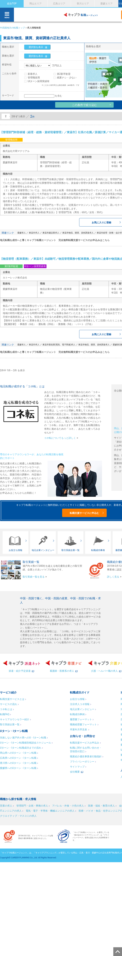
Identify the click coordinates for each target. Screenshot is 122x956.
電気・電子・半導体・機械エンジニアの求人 (50, 810)
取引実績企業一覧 (9, 724)
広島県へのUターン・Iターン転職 (18, 757)
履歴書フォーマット (81, 719)
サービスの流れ (8, 704)
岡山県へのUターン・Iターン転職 (18, 752)
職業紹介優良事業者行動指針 (86, 756)
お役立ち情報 (77, 699)
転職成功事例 (77, 714)
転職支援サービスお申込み (84, 742)
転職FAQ (4, 714)
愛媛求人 (21, 233)
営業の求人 (6, 805)
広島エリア (59, 3)
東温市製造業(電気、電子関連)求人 (58, 344)
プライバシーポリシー (82, 761)
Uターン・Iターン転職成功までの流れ (20, 747)
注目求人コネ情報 (79, 704)
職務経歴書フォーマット (83, 724)
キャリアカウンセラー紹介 (14, 719)
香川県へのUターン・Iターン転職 (18, 763)
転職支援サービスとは (12, 699)
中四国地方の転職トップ (12, 27)
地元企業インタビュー (82, 709)
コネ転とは (6, 709)
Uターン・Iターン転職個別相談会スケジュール (25, 742)
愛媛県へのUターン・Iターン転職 (18, 768)
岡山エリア (35, 3)
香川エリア (83, 3)
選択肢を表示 (36, 47)
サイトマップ (77, 766)
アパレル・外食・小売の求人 (68, 805)
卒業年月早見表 (79, 729)
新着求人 (32, 73)
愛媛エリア (106, 3)
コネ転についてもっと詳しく (60, 438)
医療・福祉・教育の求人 (101, 805)
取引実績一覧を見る (34, 576)
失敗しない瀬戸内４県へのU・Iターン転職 (23, 737)
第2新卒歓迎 (63, 73)
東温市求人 (34, 233)
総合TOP (12, 3)
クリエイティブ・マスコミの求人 (18, 815)
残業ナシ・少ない (66, 77)
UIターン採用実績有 (38, 81)
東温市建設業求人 (50, 233)
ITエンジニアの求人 (11, 810)
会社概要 (75, 771)
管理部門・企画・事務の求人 (32, 805)
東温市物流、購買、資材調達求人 (78, 233)
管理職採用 (34, 77)
